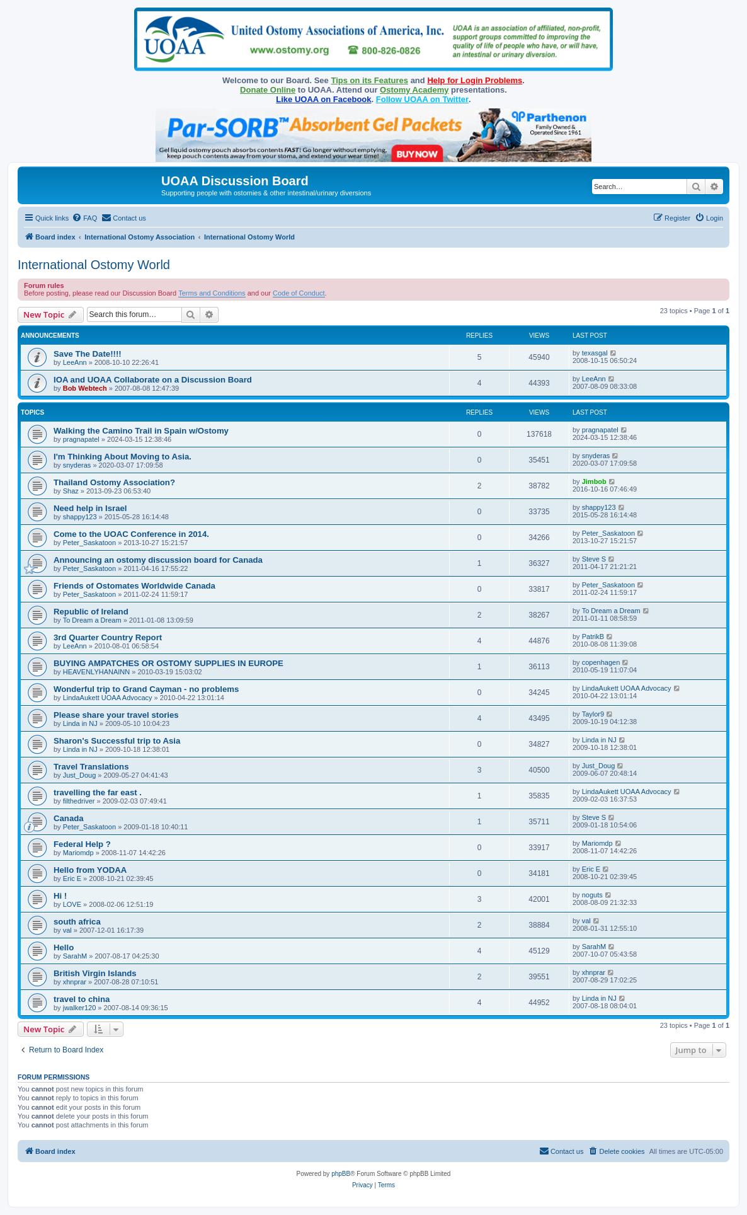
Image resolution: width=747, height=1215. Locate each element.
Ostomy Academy (414, 90)
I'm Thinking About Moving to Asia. (122, 456)
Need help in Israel (90, 508)
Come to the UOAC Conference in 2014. (131, 534)
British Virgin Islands (95, 973)
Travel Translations (91, 766)
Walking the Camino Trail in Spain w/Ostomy (141, 430)
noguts (592, 895)
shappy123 (80, 517)
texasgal (595, 353)
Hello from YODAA (90, 870)
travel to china (82, 999)
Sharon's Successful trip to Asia (117, 741)
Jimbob (594, 481)
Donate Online (267, 90)
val (67, 930)
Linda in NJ (80, 723)
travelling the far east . (98, 792)
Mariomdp (78, 852)
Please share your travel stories (116, 715)
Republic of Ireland (91, 611)
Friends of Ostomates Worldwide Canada (134, 585)
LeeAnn (75, 362)
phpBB (340, 1173)
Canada (69, 818)
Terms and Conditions (211, 293)
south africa (77, 921)
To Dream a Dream (92, 620)
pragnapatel (81, 439)
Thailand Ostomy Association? (114, 482)
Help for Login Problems (474, 80)
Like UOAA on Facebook (323, 99)
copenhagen (601, 662)
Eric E (72, 878)
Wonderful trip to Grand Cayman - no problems (146, 689)
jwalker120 (79, 1007)
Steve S (594, 559)
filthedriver (79, 801)
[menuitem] (84, 218)
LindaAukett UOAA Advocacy (107, 697)
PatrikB (593, 636)
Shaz (71, 491)
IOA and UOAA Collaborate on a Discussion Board (153, 379)
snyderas (77, 465)
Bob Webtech (85, 388)
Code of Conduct (299, 293)
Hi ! (60, 896)
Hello (64, 947)
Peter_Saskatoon (89, 542)
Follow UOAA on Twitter (422, 99)
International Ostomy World (94, 265)
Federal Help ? (82, 844)
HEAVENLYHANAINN (96, 672)
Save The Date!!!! (88, 354)
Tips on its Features (369, 80)
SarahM (75, 956)
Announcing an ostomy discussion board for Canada (158, 560)
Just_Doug (79, 775)
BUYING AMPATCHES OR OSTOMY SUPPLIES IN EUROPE (168, 663)
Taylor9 (593, 714)
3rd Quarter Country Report (108, 637)
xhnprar (74, 982)
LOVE (72, 904)
